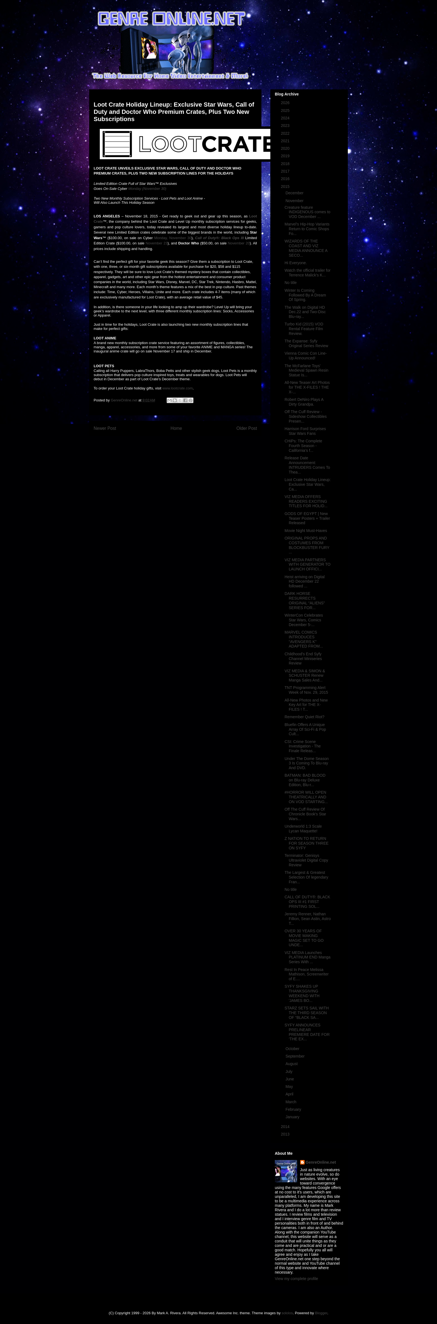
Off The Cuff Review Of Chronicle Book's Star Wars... (305, 814)
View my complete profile (296, 1278)
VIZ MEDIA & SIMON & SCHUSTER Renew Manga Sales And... (305, 676)
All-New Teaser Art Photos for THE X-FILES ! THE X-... (307, 387)
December (294, 193)
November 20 (239, 243)
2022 (286, 133)
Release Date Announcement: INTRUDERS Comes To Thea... (307, 465)
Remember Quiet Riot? (304, 717)
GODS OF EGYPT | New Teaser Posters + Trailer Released (307, 518)
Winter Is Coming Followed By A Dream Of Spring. (305, 295)
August (291, 1063)
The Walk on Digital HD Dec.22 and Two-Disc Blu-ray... (305, 312)
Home (176, 428)
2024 (286, 118)
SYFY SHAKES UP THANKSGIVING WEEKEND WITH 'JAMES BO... (302, 993)
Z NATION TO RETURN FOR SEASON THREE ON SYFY (307, 843)
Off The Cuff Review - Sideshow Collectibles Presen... (306, 416)
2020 (286, 148)
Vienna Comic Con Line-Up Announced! (306, 355)
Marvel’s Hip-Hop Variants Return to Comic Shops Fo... (307, 229)
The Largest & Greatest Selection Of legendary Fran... (306, 877)
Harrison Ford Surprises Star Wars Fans (305, 431)
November (294, 200)
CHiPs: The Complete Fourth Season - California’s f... (303, 446)
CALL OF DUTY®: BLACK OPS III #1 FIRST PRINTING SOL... (307, 902)
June (290, 1079)
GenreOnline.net (321, 1162)
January (292, 1117)
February (293, 1109)
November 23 (156, 243)
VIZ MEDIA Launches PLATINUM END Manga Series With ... (308, 957)
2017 (286, 171)
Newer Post (105, 428)
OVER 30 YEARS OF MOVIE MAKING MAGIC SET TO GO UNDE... (304, 938)
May (289, 1086)
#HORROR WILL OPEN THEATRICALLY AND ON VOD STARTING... (306, 797)
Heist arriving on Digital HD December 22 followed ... (305, 582)
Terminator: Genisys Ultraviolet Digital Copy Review (306, 860)
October (292, 1048)
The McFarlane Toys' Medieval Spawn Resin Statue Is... (306, 370)
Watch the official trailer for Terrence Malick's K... (308, 272)
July (289, 1071)
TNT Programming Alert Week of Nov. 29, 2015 (306, 690)
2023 (286, 125)
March (291, 1102)
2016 (286, 178)
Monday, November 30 (172, 238)
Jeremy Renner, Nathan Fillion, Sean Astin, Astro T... (308, 919)
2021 (286, 141)
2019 (286, 156)
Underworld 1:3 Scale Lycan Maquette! (303, 828)
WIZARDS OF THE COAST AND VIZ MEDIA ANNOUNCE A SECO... (306, 248)
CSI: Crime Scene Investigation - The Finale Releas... (303, 746)
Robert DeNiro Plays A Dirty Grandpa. (304, 401)
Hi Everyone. (296, 263)
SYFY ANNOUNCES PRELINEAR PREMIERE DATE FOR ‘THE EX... (307, 1032)
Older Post (246, 428)
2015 (286, 186)
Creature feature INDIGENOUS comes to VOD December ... (307, 212)
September (295, 1056)
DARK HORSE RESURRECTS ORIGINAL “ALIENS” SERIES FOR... (305, 600)
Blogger (321, 1313)
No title (291, 282)
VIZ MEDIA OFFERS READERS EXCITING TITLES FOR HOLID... (306, 501)
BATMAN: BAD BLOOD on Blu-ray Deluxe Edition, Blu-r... (305, 780)
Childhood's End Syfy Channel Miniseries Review (303, 659)
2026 (286, 102)
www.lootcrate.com (177, 388)
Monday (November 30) (147, 189)
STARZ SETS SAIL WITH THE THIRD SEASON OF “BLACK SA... (307, 1013)
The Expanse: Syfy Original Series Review (306, 343)
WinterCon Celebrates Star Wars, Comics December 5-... (304, 620)
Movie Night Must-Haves (306, 530)
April (289, 1094)
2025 (286, 110)
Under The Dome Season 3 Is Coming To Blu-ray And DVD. (307, 763)
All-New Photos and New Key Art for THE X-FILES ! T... (306, 705)
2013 (286, 1134)
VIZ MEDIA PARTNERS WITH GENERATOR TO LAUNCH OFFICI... (308, 565)
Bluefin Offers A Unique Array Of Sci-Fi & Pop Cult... (305, 729)
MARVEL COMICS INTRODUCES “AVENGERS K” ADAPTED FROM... (304, 639)
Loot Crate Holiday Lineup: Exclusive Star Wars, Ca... (308, 484)
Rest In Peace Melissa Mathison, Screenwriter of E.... (307, 974)
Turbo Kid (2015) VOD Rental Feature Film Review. (304, 329)
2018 (286, 163)
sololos (287, 1313)
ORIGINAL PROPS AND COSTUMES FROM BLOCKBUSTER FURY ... (307, 545)
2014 (286, 1126)
